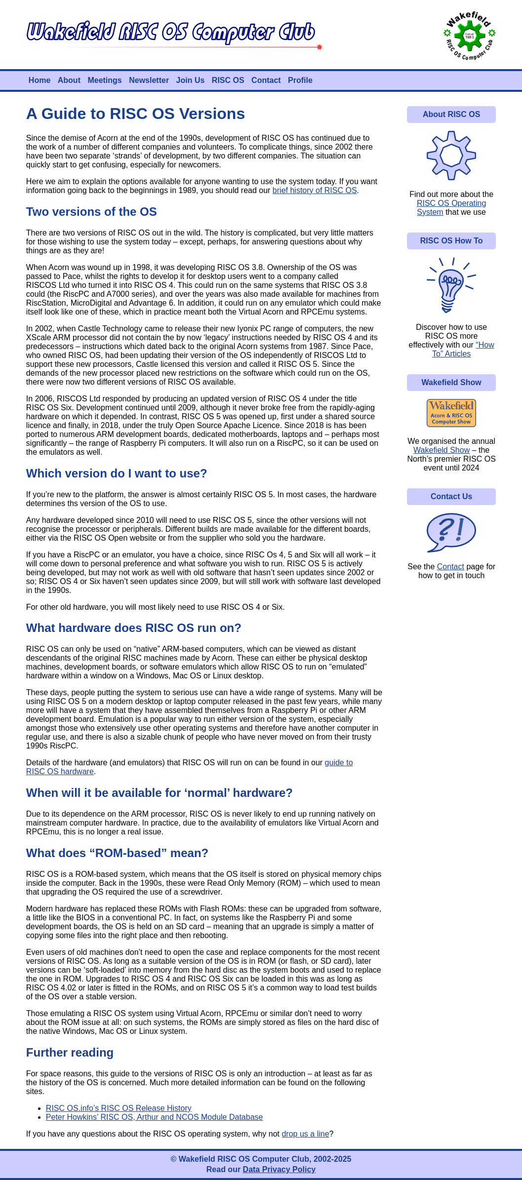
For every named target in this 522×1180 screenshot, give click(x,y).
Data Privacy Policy (279, 1169)
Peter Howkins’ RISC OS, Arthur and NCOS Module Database (154, 1117)
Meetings (104, 80)
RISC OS (228, 80)
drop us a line (305, 1134)
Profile (300, 80)
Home (39, 80)
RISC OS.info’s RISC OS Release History (119, 1108)
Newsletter (149, 80)
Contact (266, 80)
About (69, 80)
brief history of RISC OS (315, 190)
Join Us (190, 80)
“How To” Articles (463, 349)
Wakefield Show (441, 450)
